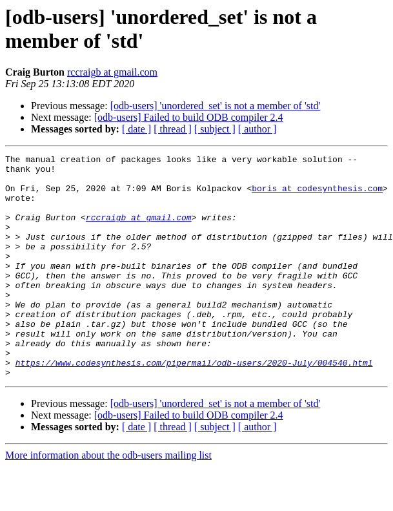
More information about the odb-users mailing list (108, 499)
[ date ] (136, 128)
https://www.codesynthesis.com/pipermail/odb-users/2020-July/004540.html (194, 405)
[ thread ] (173, 128)
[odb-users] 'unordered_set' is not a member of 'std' (215, 105)
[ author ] (257, 128)
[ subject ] (215, 128)
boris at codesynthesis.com (317, 196)
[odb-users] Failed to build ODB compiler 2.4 (188, 117)
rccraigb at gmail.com (112, 72)
